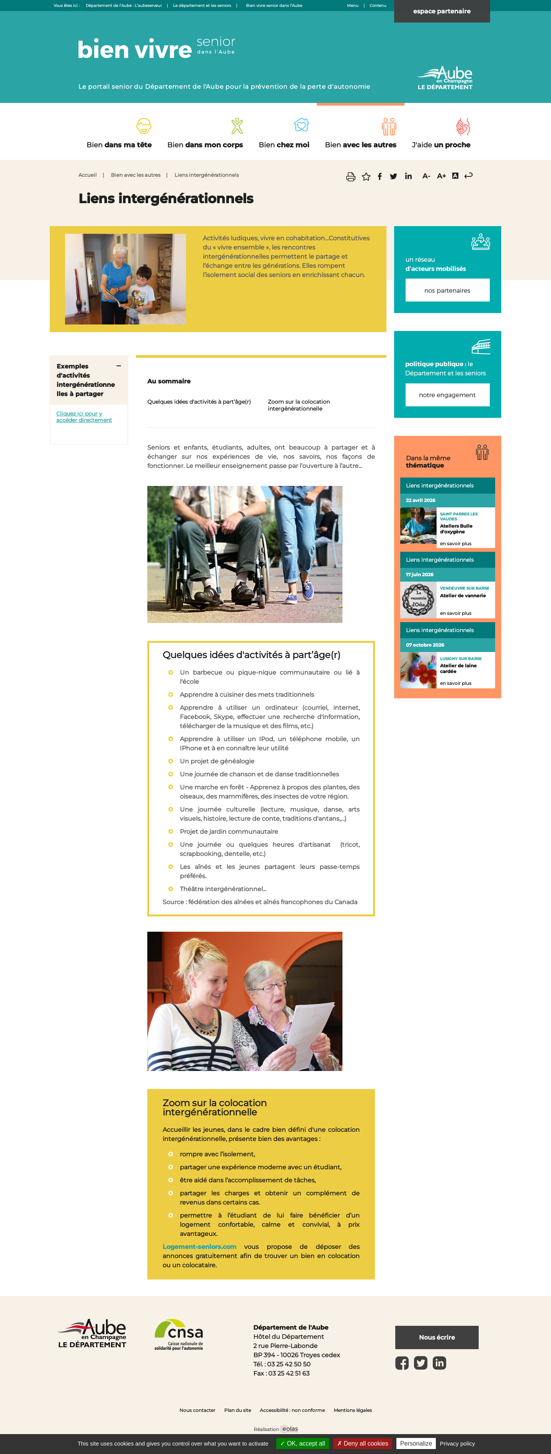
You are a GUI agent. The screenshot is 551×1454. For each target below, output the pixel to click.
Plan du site (237, 1410)
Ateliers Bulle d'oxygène (456, 529)
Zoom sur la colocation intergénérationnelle (299, 405)
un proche (441, 145)
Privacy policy (457, 1443)
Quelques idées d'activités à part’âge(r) (199, 401)
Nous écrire (438, 1337)
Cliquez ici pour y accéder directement (84, 417)
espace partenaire (442, 11)
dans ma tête (119, 145)
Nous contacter (197, 1410)
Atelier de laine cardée (458, 668)
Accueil (87, 175)
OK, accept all (302, 1443)
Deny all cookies (362, 1443)
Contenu (378, 5)
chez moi (284, 145)
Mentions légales (353, 1410)
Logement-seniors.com (199, 1246)
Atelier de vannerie (463, 595)
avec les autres (360, 145)
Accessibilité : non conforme (292, 1410)
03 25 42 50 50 (289, 1364)
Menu (353, 5)
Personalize (416, 1443)
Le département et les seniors (202, 5)
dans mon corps (205, 145)
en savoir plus (455, 543)
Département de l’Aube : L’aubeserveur (124, 5)
